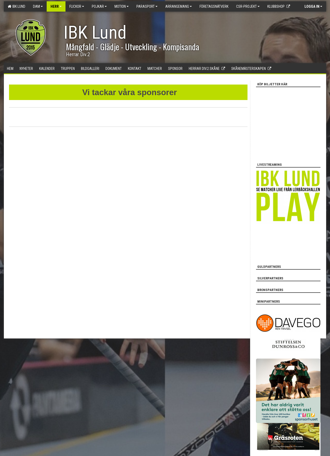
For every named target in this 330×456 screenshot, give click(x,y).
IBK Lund (16, 6)
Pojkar (99, 6)
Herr (56, 6)
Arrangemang (178, 6)
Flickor (76, 6)
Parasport (147, 6)
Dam (38, 6)
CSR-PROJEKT (248, 6)
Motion (121, 6)
